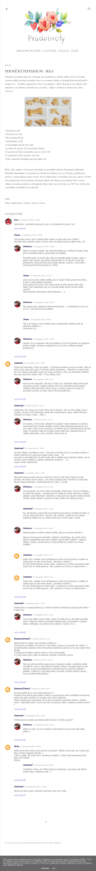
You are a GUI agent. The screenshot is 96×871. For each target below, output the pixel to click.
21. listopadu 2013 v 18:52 (40, 319)
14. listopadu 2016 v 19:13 (34, 716)
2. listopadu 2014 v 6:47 (34, 473)
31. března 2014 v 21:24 (43, 419)
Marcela (27, 246)
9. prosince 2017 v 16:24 (43, 765)
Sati (16, 219)
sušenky (27, 203)
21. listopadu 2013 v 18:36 (43, 302)
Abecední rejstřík (28, 50)
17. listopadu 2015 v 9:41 (43, 555)
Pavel (16, 746)
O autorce (49, 50)
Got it (54, 868)
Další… (75, 50)
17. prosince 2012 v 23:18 (29, 220)
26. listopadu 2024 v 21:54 (35, 787)
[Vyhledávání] (89, 8)
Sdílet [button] (7, 199)
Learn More (45, 868)
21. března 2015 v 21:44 (42, 660)
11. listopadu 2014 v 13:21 (43, 615)
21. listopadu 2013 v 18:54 (43, 339)
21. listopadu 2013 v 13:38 (31, 235)
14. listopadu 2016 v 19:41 (43, 725)
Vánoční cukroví (38, 203)
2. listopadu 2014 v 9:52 (43, 487)
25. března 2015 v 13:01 (40, 689)
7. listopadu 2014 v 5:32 (43, 509)
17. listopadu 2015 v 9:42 (43, 577)
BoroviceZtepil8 (22, 638)
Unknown (18, 362)
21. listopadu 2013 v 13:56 (43, 246)
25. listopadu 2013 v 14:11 (43, 379)
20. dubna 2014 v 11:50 (34, 448)
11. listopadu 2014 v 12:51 (34, 603)
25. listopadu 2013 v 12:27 (34, 363)
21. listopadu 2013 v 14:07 (41, 275)
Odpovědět (20, 228)
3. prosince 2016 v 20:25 (31, 746)
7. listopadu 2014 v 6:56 (43, 528)
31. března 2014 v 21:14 (34, 406)
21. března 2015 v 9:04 (40, 639)
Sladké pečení (17, 203)
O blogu (63, 50)
